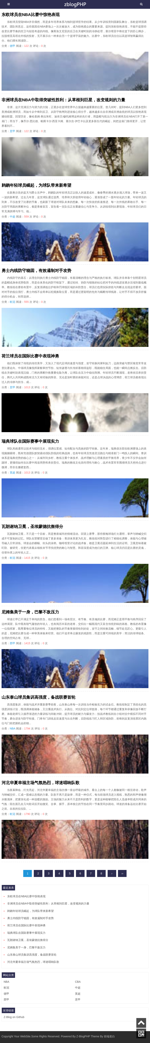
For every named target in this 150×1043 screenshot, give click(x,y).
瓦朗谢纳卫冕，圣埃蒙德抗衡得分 (32, 526)
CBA (78, 981)
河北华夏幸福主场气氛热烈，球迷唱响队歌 (40, 782)
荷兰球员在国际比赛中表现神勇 (30, 356)
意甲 (12, 131)
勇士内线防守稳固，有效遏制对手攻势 (36, 270)
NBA (12, 728)
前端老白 (109, 1036)
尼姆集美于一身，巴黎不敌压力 (30, 612)
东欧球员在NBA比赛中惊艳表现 (31, 14)
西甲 (12, 643)
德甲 (12, 45)
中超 (12, 216)
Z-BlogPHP (83, 1036)
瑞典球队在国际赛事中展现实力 (30, 441)
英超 (12, 472)
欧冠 (12, 301)
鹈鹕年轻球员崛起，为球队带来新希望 (36, 185)
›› (122, 873)
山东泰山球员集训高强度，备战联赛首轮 (38, 697)
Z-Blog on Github (14, 1017)
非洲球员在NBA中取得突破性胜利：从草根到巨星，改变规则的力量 (63, 100)
